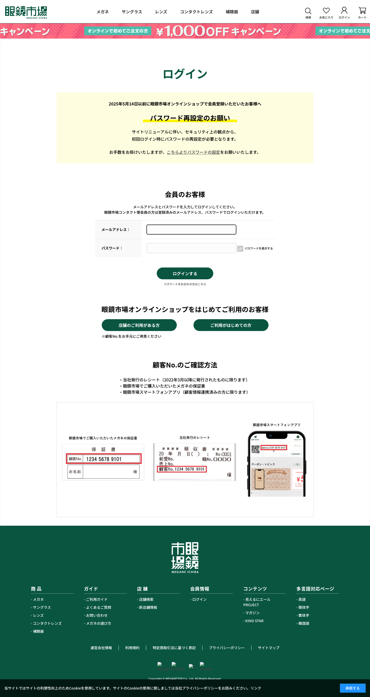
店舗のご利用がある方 (139, 325)
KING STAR (254, 620)
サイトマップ (269, 647)
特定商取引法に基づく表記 (174, 647)
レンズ (38, 615)
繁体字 (304, 615)
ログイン (199, 599)
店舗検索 (146, 599)
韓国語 (304, 623)
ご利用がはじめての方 (230, 325)
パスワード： (112, 248)
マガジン (252, 612)
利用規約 (132, 647)
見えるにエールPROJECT (257, 602)
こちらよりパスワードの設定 (193, 152)
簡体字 (304, 607)
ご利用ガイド (97, 599)
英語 (302, 599)
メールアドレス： (115, 229)
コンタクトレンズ (47, 623)
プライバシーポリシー (227, 647)
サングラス (42, 607)
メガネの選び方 (98, 623)
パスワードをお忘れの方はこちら (185, 284)
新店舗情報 (148, 607)
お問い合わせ (97, 615)
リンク (256, 688)
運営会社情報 (101, 647)
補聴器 (38, 631)
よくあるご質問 (98, 607)
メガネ (38, 599)
